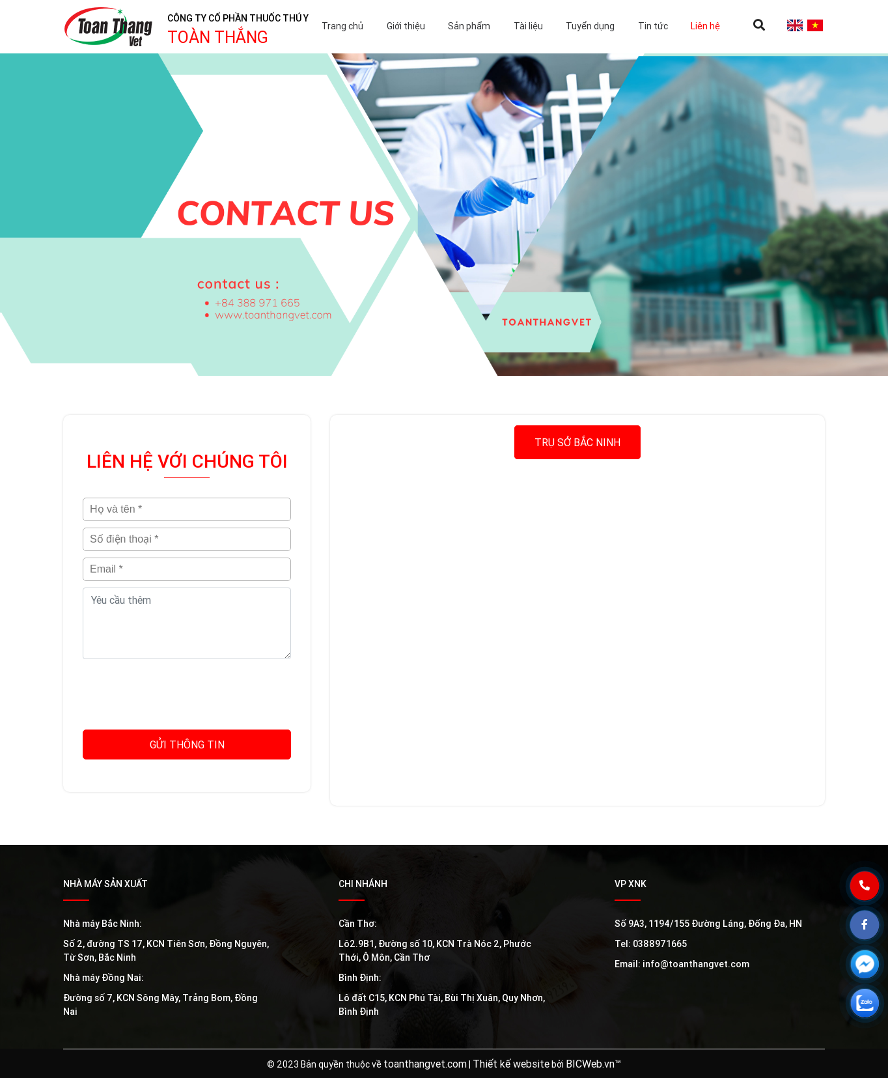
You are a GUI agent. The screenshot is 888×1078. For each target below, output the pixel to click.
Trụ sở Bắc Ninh (577, 442)
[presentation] (187, 691)
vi (815, 25)
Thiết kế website (511, 1063)
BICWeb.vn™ (593, 1063)
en (794, 25)
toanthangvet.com (425, 1063)
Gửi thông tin (187, 744)
